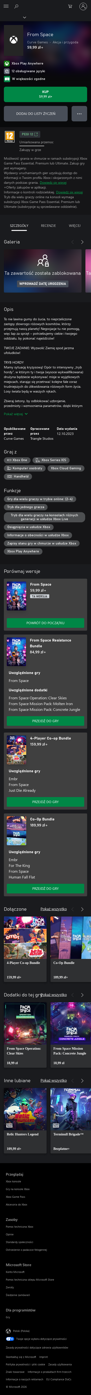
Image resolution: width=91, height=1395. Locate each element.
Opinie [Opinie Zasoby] (10, 1234)
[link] (25, 949)
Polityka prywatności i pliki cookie (25, 1364)
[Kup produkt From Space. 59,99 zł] (45, 94)
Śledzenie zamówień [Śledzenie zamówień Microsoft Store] (18, 1295)
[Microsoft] (45, 4)
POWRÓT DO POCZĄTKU (45, 623)
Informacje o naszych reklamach (24, 1379)
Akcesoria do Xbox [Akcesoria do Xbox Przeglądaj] (16, 1204)
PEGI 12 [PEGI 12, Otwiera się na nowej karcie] (30, 134)
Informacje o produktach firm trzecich (49, 1371)
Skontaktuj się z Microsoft (21, 1356)
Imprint (43, 1356)
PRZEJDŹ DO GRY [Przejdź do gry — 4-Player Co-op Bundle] (45, 801)
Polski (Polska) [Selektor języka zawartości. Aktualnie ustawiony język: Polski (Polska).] (21, 1330)
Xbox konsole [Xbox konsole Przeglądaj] (13, 1181)
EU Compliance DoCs (58, 1379)
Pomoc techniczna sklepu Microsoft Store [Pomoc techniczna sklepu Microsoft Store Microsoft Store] (30, 1279)
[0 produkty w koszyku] (71, 6)
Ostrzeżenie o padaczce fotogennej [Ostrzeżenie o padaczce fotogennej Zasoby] (26, 1249)
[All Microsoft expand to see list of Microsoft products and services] (6, 6)
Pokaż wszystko (54, 908)
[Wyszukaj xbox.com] (17, 6)
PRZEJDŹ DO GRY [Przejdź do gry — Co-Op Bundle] (45, 888)
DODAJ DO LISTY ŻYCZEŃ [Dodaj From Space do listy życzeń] (36, 113)
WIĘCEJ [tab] (74, 225)
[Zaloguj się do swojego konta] (83, 6)
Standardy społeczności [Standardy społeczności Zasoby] (19, 1242)
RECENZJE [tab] (48, 225)
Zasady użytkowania (60, 1364)
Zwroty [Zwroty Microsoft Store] (10, 1287)
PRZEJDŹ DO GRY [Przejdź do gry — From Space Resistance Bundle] (45, 721)
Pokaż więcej (16, 414)
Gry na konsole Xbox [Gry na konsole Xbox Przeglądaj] (18, 1189)
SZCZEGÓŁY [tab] (19, 225)
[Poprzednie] (72, 242)
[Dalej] (82, 242)
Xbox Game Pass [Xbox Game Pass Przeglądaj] (15, 1196)
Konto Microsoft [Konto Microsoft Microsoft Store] (15, 1271)
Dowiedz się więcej (53, 182)
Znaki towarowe (15, 1371)
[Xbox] (13, 17)
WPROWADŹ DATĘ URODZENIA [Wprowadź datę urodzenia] (42, 284)
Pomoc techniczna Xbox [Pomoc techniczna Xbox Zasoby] (19, 1226)
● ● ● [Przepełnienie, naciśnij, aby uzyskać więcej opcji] (79, 113)
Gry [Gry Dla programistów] (8, 1317)
